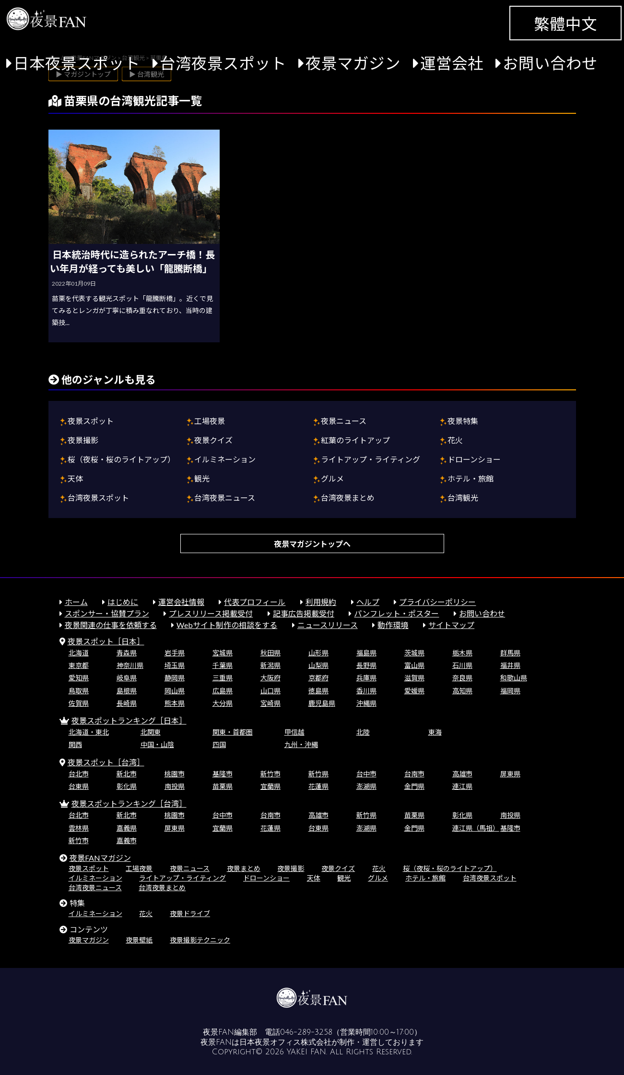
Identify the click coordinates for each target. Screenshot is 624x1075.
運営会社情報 (181, 601)
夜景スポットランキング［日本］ (129, 720)
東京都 (79, 665)
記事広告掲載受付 (303, 613)
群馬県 (510, 653)
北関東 (151, 732)
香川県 (366, 691)
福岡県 (510, 691)
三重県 (222, 678)
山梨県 (318, 665)
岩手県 (175, 653)
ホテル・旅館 (470, 478)
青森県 (127, 653)
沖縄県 (366, 703)
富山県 (414, 665)
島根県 (127, 691)
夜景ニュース (343, 420)
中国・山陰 (157, 744)
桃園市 (175, 774)
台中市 (366, 774)
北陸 (363, 732)
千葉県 (222, 665)
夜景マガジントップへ (312, 543)
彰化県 (127, 786)
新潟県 (270, 665)
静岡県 (175, 678)
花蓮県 (318, 786)
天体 (75, 478)
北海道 (79, 653)
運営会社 (451, 63)
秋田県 (270, 653)
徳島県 (318, 691)
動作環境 (392, 624)
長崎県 (127, 703)
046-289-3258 (306, 1032)
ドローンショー (474, 459)
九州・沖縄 (301, 744)
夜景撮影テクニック (200, 940)
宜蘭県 (270, 786)
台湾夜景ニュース (224, 497)
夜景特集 (462, 420)
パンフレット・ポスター (396, 613)
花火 (455, 440)
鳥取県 (79, 691)
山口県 (270, 691)
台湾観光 (462, 497)
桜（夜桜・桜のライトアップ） (121, 459)
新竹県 (318, 774)
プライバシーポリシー (437, 601)
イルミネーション (225, 459)
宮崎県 (270, 703)
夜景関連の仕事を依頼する (111, 624)
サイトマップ (451, 624)
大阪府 (270, 678)
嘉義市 (127, 840)
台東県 (79, 786)
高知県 (462, 691)
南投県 (175, 786)
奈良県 (462, 678)
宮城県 (222, 653)
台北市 (79, 774)
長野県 (366, 665)
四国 (219, 744)
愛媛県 (414, 691)
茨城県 (414, 653)
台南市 (414, 774)
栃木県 (462, 653)
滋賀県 (414, 678)
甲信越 (294, 732)
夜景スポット (91, 420)
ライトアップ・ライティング (370, 459)
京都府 (318, 678)
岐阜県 (127, 678)
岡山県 (175, 691)
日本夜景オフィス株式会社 (285, 1042)
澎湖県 (366, 786)
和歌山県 (513, 678)
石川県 (462, 665)
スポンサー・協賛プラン (107, 613)
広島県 (222, 691)
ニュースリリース (327, 624)
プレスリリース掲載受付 (211, 613)
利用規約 (321, 601)
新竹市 (270, 774)
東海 (435, 732)
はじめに (122, 601)
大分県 (222, 703)
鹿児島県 (321, 703)
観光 (202, 478)
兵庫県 (366, 678)
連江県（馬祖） (475, 828)
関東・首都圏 (232, 732)
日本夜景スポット (76, 63)
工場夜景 (209, 420)
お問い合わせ (550, 63)
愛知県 (79, 678)
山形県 (318, 653)
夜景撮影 (83, 440)
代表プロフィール (254, 601)
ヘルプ (367, 601)
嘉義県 (127, 828)
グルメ (332, 478)
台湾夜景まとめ (348, 497)
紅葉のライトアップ (355, 440)
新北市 (127, 774)
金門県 (414, 786)
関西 (75, 744)
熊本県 (175, 703)
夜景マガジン (353, 63)
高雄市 (462, 774)
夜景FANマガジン (100, 857)
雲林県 (79, 828)
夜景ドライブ (190, 913)
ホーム (76, 601)
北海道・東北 (89, 732)
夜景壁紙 (139, 940)
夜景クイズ (213, 440)
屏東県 (510, 774)
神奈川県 (130, 665)
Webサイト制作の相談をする (227, 624)
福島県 (366, 653)
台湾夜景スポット (223, 63)
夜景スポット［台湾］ (106, 762)
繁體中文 (565, 23)
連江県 (462, 786)
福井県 (510, 665)
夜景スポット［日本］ (106, 641)
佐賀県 (79, 703)
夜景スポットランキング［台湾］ (129, 803)
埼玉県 (175, 665)
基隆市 (222, 774)
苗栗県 (222, 786)
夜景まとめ (243, 868)
